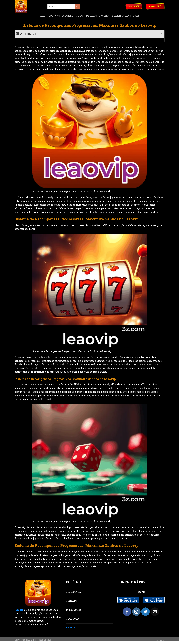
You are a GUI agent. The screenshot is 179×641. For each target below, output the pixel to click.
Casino (104, 15)
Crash (137, 15)
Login (53, 15)
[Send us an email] (155, 607)
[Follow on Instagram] (136, 607)
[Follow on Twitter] (145, 607)
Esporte (67, 15)
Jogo (79, 15)
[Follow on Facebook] (127, 607)
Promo (91, 15)
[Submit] (77, 6)
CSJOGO (160, 636)
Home (41, 15)
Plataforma (121, 15)
